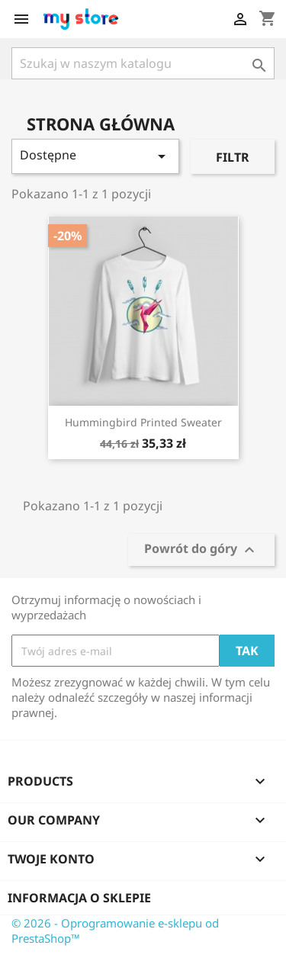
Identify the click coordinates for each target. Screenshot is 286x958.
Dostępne (95, 156)
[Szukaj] (143, 63)
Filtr (232, 157)
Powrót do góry (201, 550)
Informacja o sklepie (79, 897)
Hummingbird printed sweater (143, 422)
